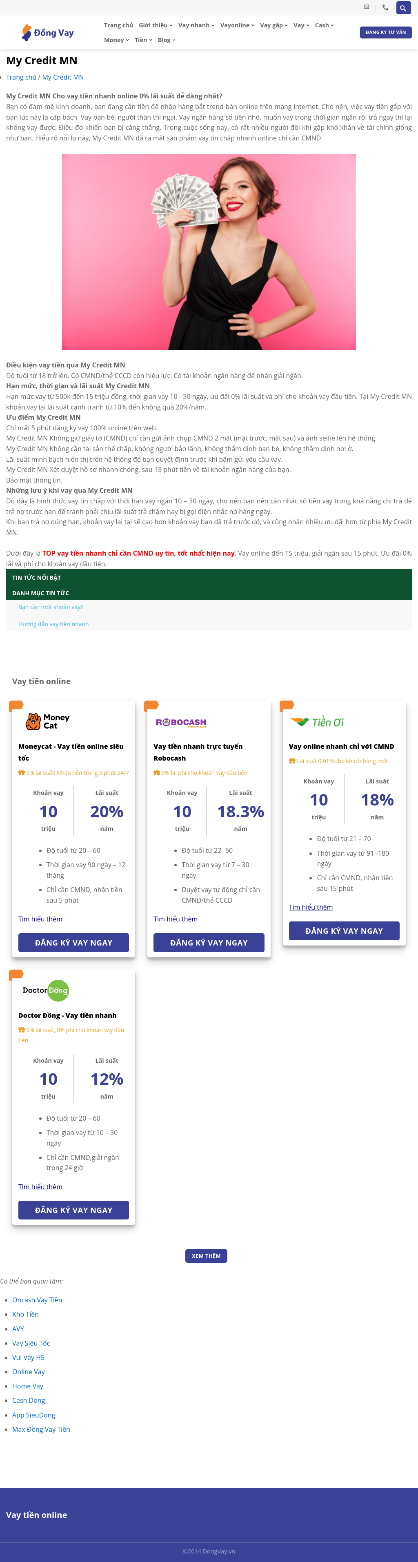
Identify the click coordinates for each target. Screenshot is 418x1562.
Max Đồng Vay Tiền (41, 1429)
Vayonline (234, 25)
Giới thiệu (153, 25)
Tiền (141, 40)
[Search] (403, 8)
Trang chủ (118, 25)
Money (114, 40)
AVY (18, 1328)
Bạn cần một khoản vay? (50, 607)
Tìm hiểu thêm (40, 919)
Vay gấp (271, 25)
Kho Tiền (25, 1314)
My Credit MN (63, 77)
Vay (298, 25)
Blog (164, 40)
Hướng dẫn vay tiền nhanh (53, 624)
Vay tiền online (36, 1514)
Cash (322, 25)
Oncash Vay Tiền (37, 1299)
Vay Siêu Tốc (31, 1343)
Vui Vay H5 (28, 1357)
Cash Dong (28, 1400)
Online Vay (28, 1371)
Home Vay (27, 1386)
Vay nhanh (194, 25)
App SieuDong (33, 1415)
